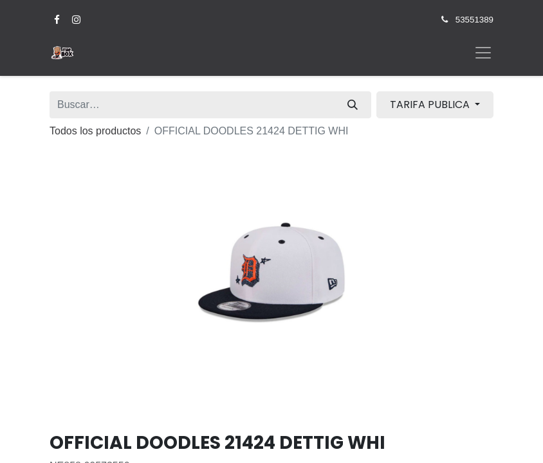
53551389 (474, 19)
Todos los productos (95, 130)
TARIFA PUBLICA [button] (431, 104)
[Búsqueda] (352, 104)
